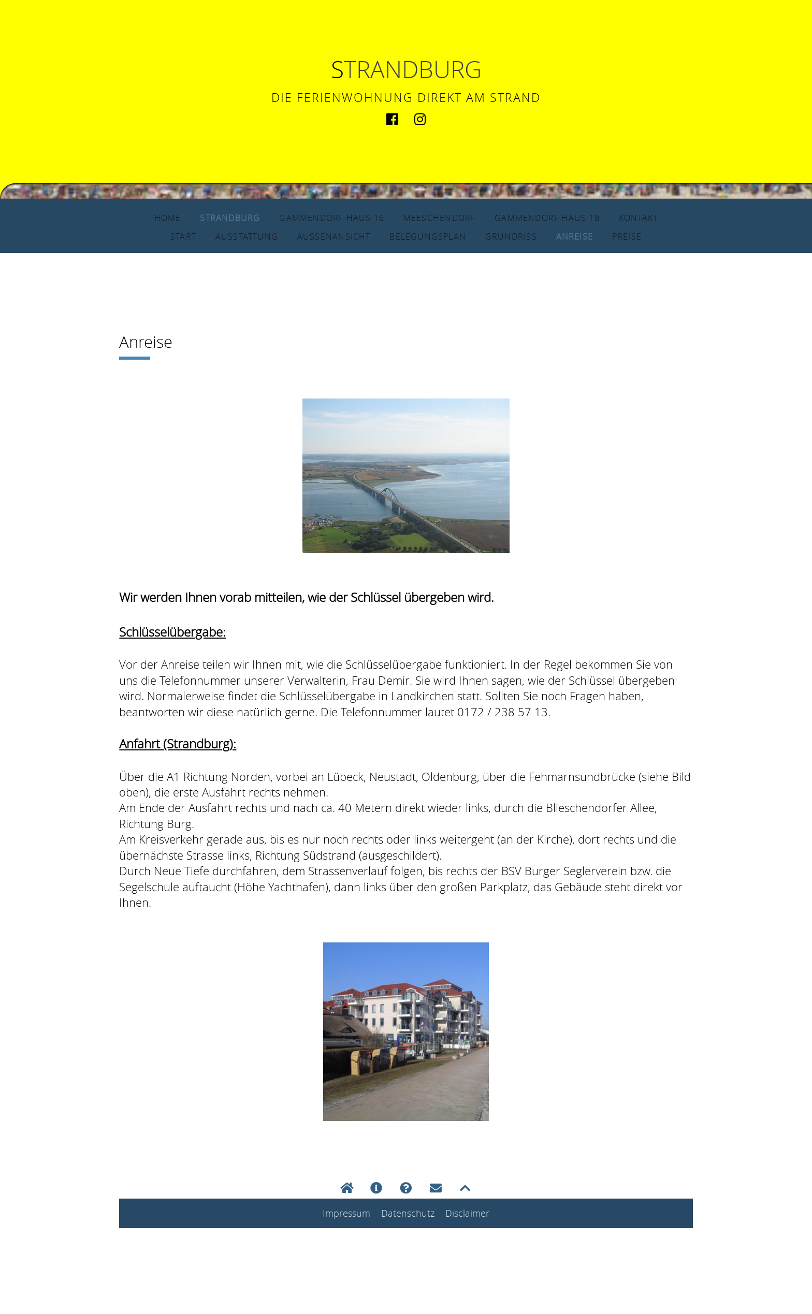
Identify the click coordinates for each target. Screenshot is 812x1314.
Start (160, 236)
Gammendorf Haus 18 (565, 217)
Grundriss (527, 236)
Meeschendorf (441, 217)
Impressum (346, 1213)
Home (133, 217)
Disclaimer (467, 1213)
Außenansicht (327, 236)
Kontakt (670, 217)
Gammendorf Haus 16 (316, 217)
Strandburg (200, 217)
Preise (649, 236)
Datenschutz (407, 1213)
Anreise (595, 236)
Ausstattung (229, 236)
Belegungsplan (434, 236)
